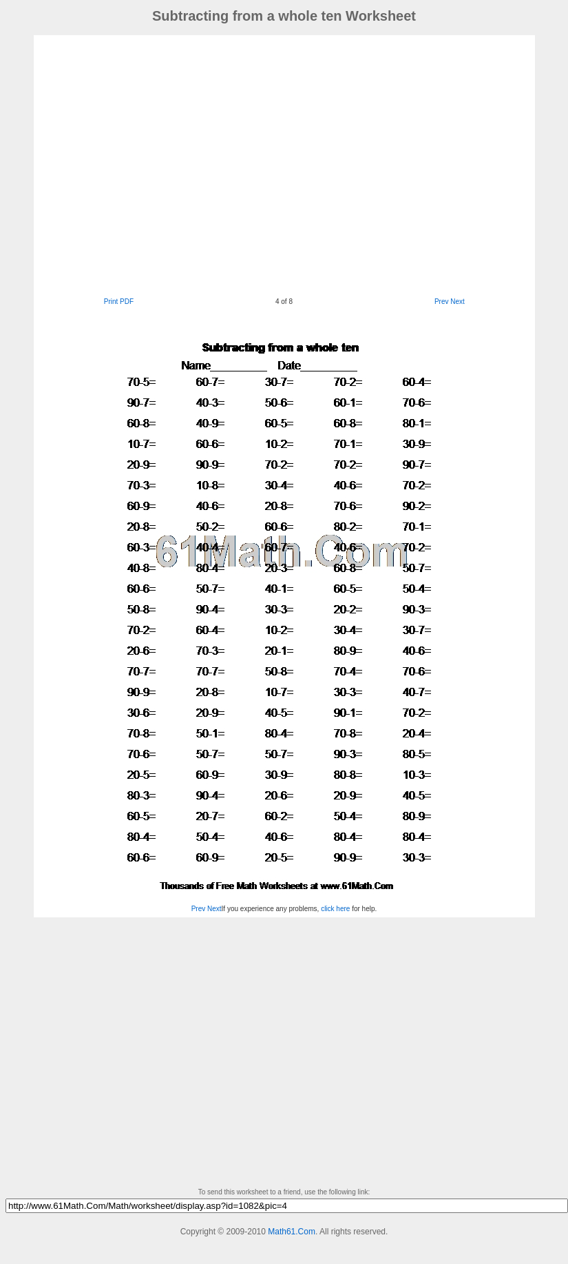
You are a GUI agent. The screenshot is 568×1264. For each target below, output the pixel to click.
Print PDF (119, 301)
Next (457, 301)
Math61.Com (291, 1231)
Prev (441, 301)
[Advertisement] (157, 164)
